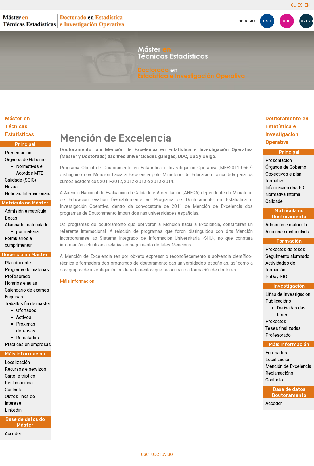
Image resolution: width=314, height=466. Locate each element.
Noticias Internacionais (27, 193)
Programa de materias (27, 269)
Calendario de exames (27, 290)
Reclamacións (19, 382)
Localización (17, 362)
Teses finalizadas (283, 328)
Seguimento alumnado (287, 256)
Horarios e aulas (21, 283)
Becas (11, 218)
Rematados (27, 337)
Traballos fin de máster (27, 303)
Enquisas (14, 297)
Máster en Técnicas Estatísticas (19, 126)
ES (300, 5)
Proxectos (275, 321)
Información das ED (284, 187)
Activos (23, 317)
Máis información (77, 281)
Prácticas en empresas (28, 344)
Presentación (18, 152)
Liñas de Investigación (287, 294)
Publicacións (278, 301)
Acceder (13, 433)
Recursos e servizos (25, 369)
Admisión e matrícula (25, 211)
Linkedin (13, 410)
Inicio (247, 21)
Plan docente (18, 262)
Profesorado (17, 276)
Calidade (274, 201)
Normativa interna (282, 194)
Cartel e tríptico (20, 376)
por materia (27, 231)
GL (293, 5)
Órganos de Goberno (25, 159)
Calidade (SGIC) (20, 180)
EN (307, 5)
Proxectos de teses (285, 249)
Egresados (276, 352)
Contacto (13, 389)
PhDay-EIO (276, 276)
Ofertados (26, 310)
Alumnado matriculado (27, 224)
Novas (11, 186)
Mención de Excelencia (288, 366)
